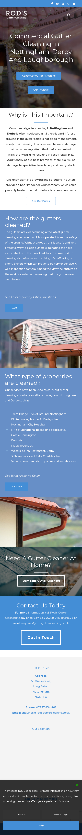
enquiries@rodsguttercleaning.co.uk (45, 623)
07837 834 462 (46, 707)
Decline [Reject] (21, 814)
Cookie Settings (60, 814)
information (36, 612)
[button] (75, 15)
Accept (41, 825)
